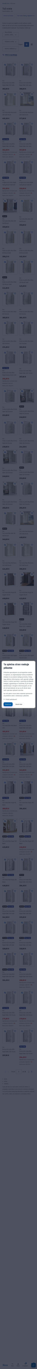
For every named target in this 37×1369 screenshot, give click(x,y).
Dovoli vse (8, 704)
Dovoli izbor (18, 704)
